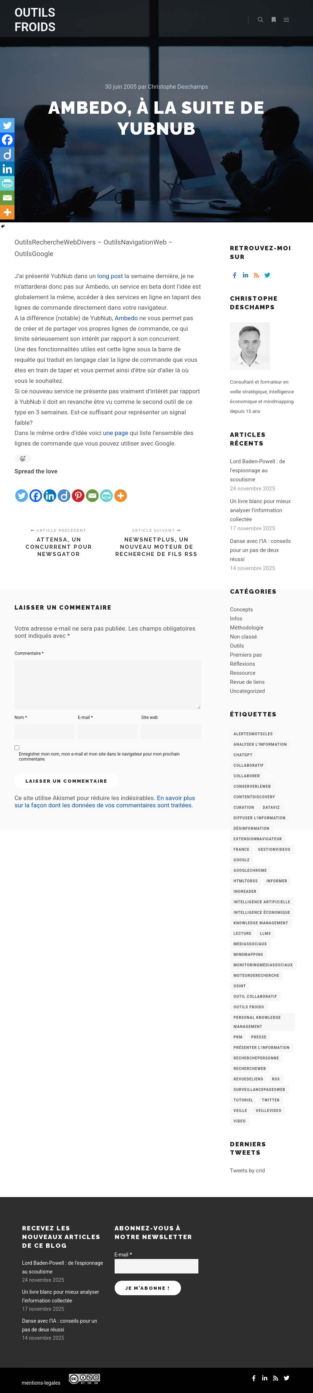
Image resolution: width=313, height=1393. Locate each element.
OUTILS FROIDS (35, 19)
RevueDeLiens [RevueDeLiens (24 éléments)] (248, 1079)
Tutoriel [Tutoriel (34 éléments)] (243, 1100)
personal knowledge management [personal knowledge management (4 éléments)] (257, 1022)
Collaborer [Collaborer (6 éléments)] (247, 776)
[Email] (92, 490)
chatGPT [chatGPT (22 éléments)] (243, 755)
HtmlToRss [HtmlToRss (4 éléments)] (246, 881)
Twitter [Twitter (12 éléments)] (271, 1100)
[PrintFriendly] (106, 490)
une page (115, 432)
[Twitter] (21, 490)
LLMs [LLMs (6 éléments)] (265, 934)
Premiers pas (246, 655)
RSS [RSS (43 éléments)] (276, 1079)
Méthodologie (246, 627)
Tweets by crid (247, 1170)
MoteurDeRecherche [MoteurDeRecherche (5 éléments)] (256, 976)
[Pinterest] (78, 490)
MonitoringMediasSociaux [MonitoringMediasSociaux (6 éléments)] (263, 965)
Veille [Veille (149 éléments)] (240, 1111)
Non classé (243, 636)
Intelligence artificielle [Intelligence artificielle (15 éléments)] (262, 902)
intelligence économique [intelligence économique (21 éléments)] (262, 913)
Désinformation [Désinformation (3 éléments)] (251, 829)
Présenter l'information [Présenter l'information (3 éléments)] (262, 1048)
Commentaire (29, 653)
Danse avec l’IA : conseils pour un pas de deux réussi (260, 550)
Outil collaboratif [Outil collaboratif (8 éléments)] (255, 997)
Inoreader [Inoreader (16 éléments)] (245, 892)
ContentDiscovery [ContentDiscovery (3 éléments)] (254, 797)
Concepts (241, 609)
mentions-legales (41, 1383)
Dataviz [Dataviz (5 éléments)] (271, 808)
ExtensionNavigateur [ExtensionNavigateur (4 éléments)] (258, 839)
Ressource (242, 673)
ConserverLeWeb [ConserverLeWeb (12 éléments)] (252, 786)
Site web (149, 717)
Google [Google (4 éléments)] (242, 860)
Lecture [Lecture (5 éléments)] (242, 934)
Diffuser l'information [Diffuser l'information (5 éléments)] (260, 818)
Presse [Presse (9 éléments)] (258, 1037)
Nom (21, 717)
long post (110, 276)
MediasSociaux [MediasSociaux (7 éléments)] (250, 944)
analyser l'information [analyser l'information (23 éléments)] (260, 744)
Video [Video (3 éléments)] (240, 1121)
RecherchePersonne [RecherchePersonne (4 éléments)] (256, 1058)
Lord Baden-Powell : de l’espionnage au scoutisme (257, 470)
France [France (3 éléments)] (242, 850)
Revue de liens (247, 682)
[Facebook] (35, 490)
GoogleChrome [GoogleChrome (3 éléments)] (250, 871)
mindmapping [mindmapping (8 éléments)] (248, 955)
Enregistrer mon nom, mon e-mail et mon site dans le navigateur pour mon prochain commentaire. (99, 757)
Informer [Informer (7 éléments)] (277, 881)
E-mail (85, 717)
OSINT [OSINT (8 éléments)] (240, 986)
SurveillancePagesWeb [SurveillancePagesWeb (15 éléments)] (259, 1090)
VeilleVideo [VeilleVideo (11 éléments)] (268, 1111)
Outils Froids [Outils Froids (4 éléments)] (249, 1007)
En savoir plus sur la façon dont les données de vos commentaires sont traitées (105, 801)
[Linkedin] (50, 490)
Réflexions (242, 664)
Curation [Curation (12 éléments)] (244, 808)
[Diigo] (64, 490)
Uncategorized (247, 691)
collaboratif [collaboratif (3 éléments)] (249, 765)
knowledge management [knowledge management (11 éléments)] (261, 923)
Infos (236, 618)
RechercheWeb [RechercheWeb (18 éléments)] (250, 1069)
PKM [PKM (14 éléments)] (238, 1037)
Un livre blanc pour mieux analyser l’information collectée (260, 510)
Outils (237, 646)
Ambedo (126, 318)
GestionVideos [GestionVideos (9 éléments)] (274, 850)
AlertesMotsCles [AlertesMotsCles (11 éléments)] (253, 734)
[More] (120, 490)
